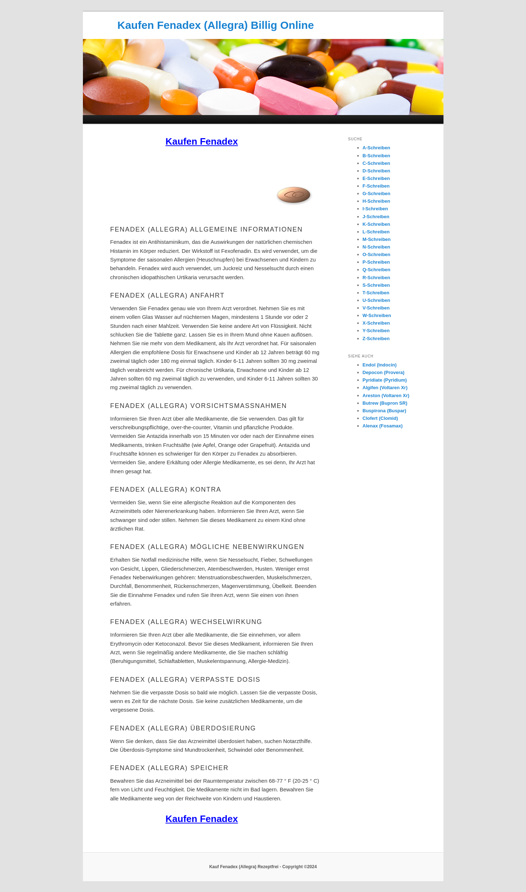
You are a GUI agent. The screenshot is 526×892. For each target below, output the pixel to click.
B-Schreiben (376, 155)
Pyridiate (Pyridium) (385, 380)
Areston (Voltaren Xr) (386, 395)
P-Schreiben (376, 262)
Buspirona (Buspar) (384, 410)
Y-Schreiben (376, 330)
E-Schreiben (376, 178)
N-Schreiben (376, 247)
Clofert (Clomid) (380, 418)
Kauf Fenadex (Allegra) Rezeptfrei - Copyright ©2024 (263, 866)
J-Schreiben (376, 216)
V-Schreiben (376, 308)
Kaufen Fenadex (201, 141)
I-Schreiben (375, 208)
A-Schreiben (376, 147)
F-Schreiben (376, 186)
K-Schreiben (376, 224)
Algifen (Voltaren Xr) (385, 387)
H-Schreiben (376, 201)
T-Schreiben (376, 292)
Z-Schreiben (376, 338)
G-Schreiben (376, 193)
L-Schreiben (376, 231)
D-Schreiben (376, 170)
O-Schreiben (376, 254)
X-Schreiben (376, 323)
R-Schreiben (376, 277)
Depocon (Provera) (384, 372)
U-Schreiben (376, 300)
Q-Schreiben (376, 269)
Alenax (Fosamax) (383, 426)
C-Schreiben (376, 163)
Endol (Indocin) (380, 365)
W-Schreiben (377, 315)
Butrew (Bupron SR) (385, 403)
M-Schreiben (377, 239)
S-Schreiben (376, 285)
